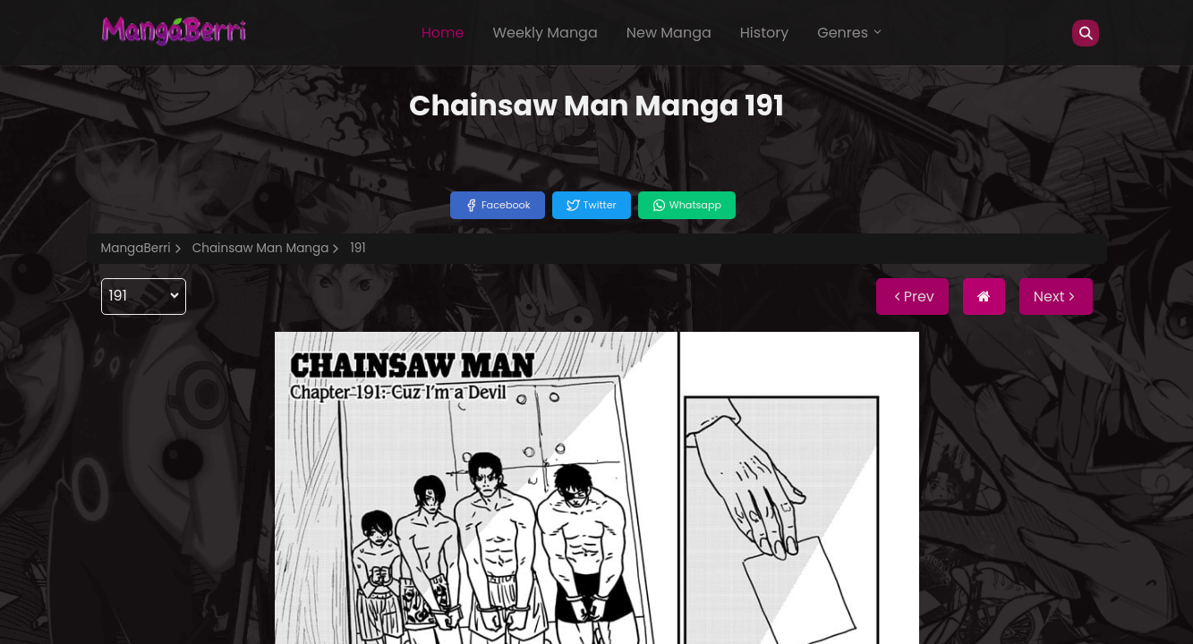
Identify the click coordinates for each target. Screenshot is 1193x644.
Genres (850, 32)
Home (443, 32)
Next (1056, 296)
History (764, 32)
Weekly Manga (544, 32)
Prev (912, 296)
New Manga (669, 32)
